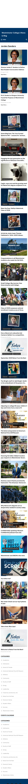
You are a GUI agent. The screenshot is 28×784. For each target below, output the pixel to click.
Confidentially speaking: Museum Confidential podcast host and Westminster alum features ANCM (12, 511)
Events (20, 770)
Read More (4, 53)
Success (5, 686)
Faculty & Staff (6, 405)
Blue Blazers (11, 183)
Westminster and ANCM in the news (13, 535)
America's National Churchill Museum (10, 105)
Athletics (5, 653)
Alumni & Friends (17, 70)
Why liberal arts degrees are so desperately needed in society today (13, 486)
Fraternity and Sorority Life (10, 671)
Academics (5, 233)
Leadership (6, 668)
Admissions (5, 283)
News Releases (17, 42)
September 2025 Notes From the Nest (13, 337)
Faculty (13, 430)
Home (8, 768)
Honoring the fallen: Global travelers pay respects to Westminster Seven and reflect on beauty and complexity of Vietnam (13, 438)
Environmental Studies (17, 308)
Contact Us (18, 772)
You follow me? (6, 558)
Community (12, 283)
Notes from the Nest (7, 158)
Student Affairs (7, 682)
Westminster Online (8, 690)
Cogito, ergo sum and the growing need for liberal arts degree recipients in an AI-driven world (14, 164)
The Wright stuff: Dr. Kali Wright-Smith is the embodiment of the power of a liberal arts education (14, 362)
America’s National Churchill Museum (13, 650)
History (12, 208)
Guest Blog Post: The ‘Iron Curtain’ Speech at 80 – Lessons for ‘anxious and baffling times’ (13, 114)
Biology (13, 455)
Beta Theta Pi (6, 208)
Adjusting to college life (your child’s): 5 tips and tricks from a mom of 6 (14, 386)
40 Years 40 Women (7, 42)
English (4, 480)
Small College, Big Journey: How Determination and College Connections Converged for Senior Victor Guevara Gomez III (12, 265)
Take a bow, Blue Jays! (8, 605)
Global (13, 258)
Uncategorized (17, 332)
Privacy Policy (16, 768)
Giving (4, 664)
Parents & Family (7, 679)
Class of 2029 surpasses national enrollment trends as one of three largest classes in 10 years (12, 289)
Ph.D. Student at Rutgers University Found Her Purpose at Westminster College (12, 77)
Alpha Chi (5, 183)
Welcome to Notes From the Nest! (12, 628)
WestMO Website (11, 770)
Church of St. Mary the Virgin (9, 108)
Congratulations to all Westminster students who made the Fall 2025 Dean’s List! (12, 239)
